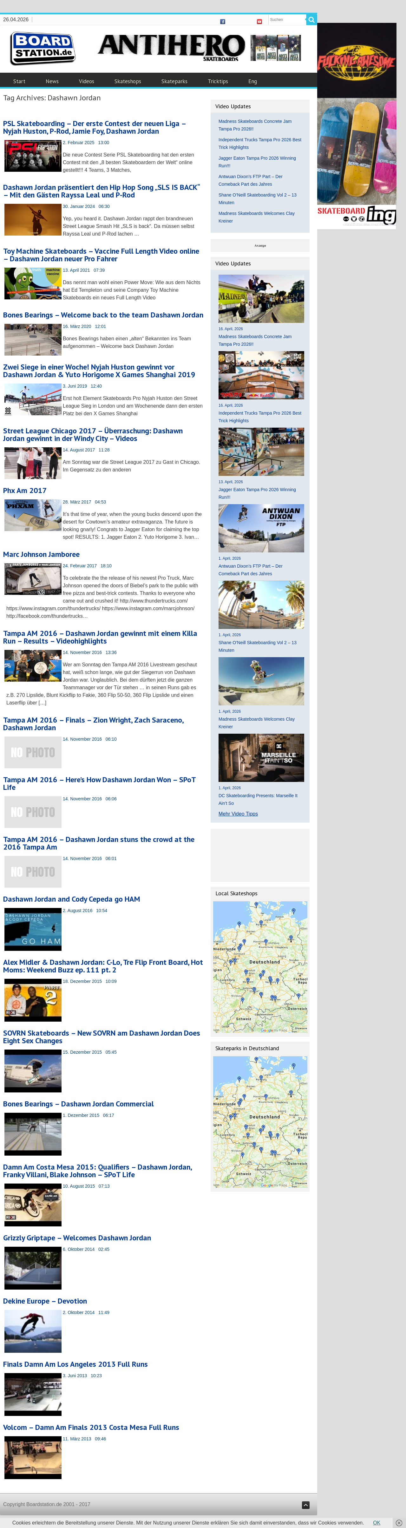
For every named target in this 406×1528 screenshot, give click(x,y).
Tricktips (218, 81)
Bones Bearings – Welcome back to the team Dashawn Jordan (103, 315)
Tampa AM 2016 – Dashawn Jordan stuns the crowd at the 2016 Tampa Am (98, 843)
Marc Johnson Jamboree (41, 554)
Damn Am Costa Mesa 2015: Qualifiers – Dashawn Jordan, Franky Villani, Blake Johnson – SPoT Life (97, 1170)
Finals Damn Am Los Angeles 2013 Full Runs (75, 1364)
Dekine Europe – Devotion (45, 1301)
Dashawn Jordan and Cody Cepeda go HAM (71, 899)
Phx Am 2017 (25, 490)
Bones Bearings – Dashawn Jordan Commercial (78, 1104)
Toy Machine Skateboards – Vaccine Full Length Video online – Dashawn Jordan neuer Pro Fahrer (101, 255)
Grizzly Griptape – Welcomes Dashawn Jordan (77, 1238)
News (52, 81)
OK (376, 1522)
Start (19, 81)
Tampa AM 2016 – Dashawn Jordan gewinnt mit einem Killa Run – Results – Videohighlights (100, 637)
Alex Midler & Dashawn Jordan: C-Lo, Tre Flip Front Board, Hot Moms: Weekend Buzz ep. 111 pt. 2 (103, 966)
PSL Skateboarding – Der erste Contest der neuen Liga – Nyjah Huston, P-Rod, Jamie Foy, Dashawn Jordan (94, 127)
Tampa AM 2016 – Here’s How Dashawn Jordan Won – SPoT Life (99, 783)
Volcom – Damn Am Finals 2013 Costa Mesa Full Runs (91, 1427)
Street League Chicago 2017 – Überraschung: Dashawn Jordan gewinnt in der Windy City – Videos (93, 434)
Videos (86, 81)
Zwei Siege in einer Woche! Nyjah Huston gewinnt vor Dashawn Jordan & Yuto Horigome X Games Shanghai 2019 (99, 370)
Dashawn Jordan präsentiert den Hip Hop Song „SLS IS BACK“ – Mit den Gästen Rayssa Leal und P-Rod (101, 191)
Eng (252, 81)
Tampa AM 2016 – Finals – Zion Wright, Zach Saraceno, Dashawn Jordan (93, 723)
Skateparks (174, 81)
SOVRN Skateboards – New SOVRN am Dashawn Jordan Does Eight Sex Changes (101, 1036)
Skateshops (128, 81)
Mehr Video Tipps (238, 814)
